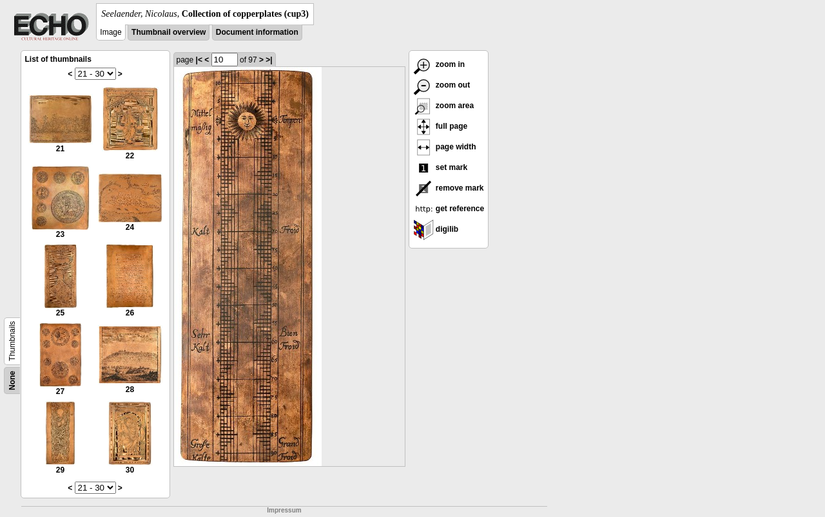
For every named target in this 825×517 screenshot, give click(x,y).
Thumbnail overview (168, 32)
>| (269, 59)
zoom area (443, 105)
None (12, 380)
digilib (436, 229)
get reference (449, 208)
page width (444, 146)
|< (199, 59)
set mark (440, 167)
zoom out (442, 84)
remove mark (448, 188)
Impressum (284, 510)
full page (440, 126)
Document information (257, 32)
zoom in (439, 64)
